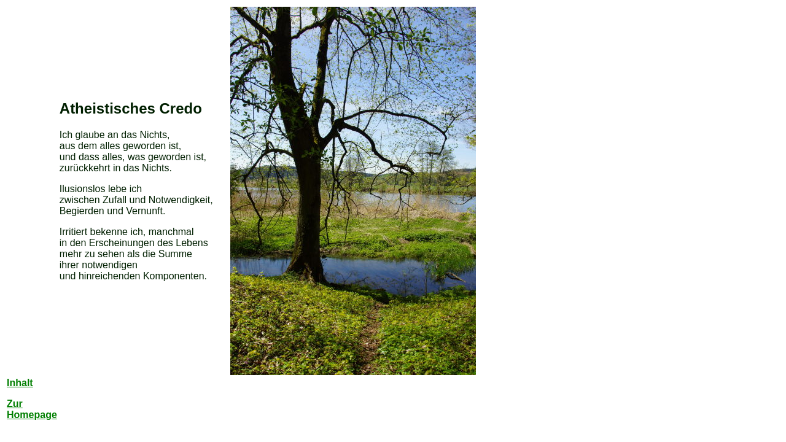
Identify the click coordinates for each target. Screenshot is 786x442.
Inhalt (20, 383)
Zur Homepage (32, 409)
